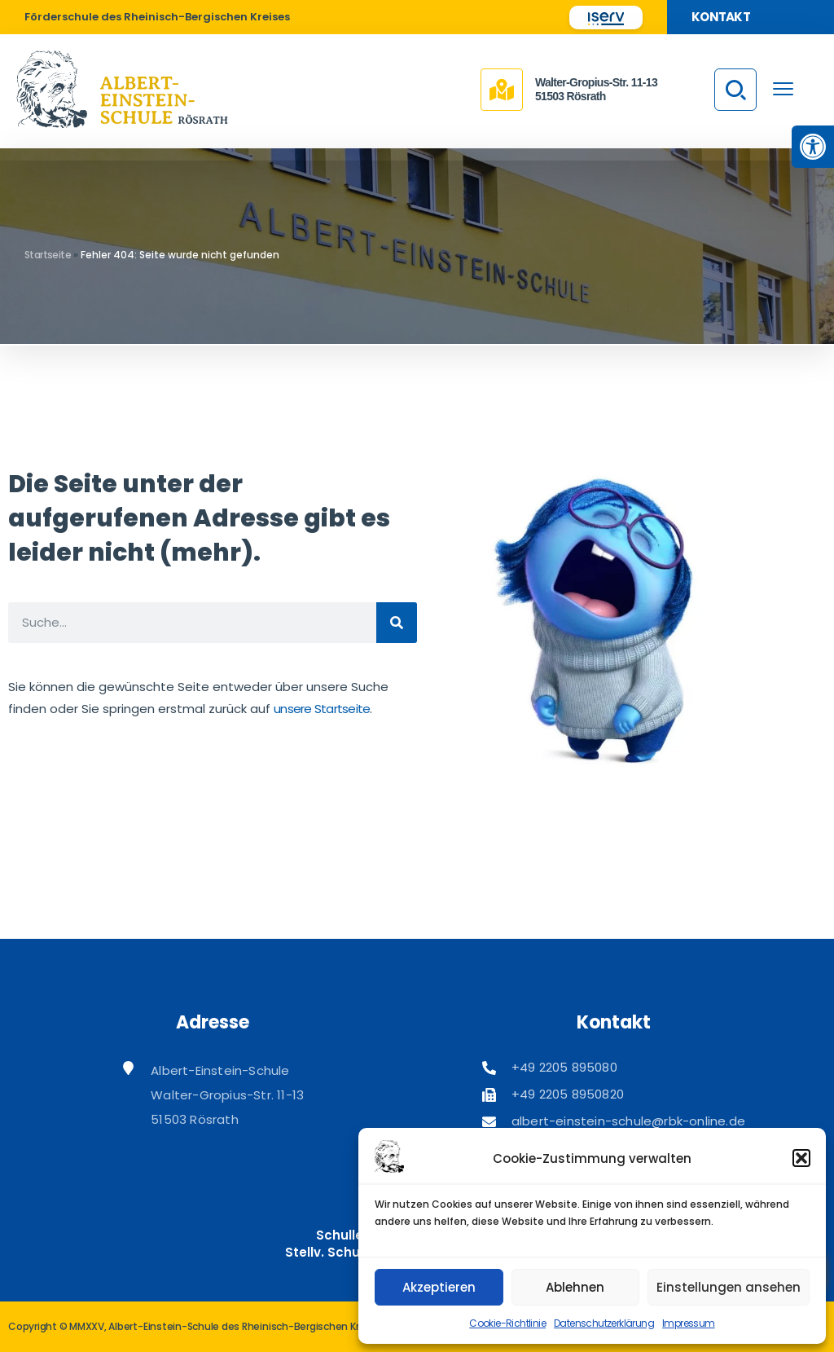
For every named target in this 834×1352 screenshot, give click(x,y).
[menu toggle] (783, 88)
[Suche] (396, 622)
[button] (801, 1158)
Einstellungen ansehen (728, 1287)
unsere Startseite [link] (322, 708)
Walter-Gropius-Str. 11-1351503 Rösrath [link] (596, 89)
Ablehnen (575, 1287)
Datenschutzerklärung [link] (604, 1323)
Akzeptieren (439, 1287)
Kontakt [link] (720, 16)
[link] (813, 147)
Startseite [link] (47, 255)
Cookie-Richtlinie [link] (507, 1323)
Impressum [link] (688, 1323)
